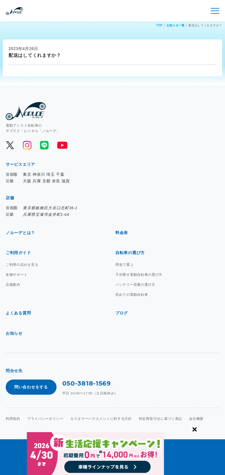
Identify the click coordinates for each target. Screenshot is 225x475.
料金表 (121, 232)
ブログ (121, 313)
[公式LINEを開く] (44, 145)
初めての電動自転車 (131, 295)
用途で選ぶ (124, 265)
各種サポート (16, 275)
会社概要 (196, 419)
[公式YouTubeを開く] (62, 145)
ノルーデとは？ (20, 232)
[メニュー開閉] (215, 11)
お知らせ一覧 (175, 25)
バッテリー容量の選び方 (135, 285)
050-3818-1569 (86, 383)
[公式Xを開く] (10, 145)
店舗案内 (13, 285)
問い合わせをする (31, 387)
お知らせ (14, 333)
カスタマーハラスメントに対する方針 (101, 419)
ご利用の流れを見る (22, 265)
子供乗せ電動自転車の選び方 (138, 275)
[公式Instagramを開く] (27, 145)
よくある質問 (18, 313)
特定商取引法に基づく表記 (160, 419)
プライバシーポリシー (45, 419)
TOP (159, 25)
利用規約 (13, 419)
